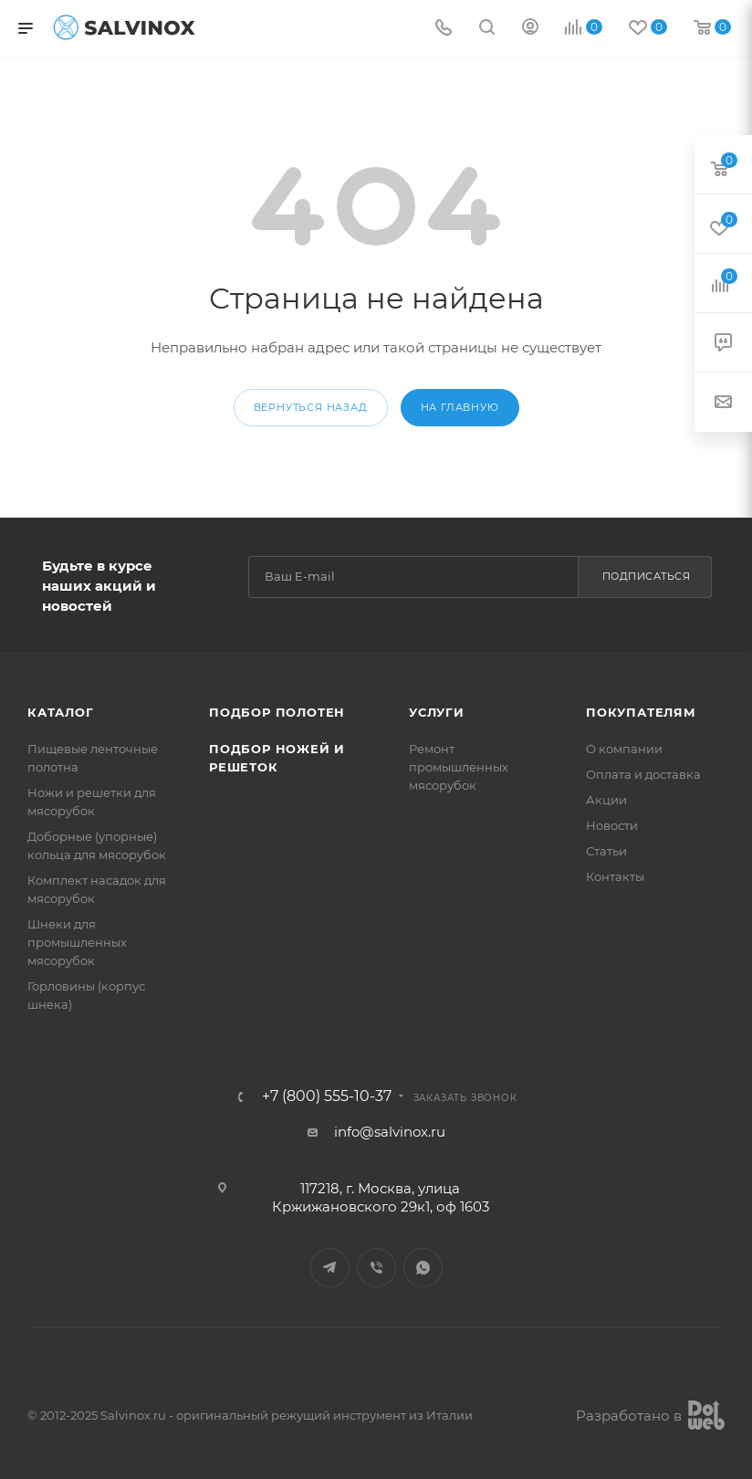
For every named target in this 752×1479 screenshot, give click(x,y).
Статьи (606, 851)
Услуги (437, 712)
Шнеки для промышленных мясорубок (77, 942)
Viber (376, 1267)
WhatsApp (423, 1267)
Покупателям (640, 712)
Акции (606, 799)
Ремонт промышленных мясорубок (458, 766)
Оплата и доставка (643, 774)
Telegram (330, 1267)
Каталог (60, 712)
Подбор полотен (276, 712)
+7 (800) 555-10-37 (326, 1096)
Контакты (614, 876)
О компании (624, 748)
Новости (612, 825)
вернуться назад (310, 407)
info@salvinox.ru (389, 1131)
